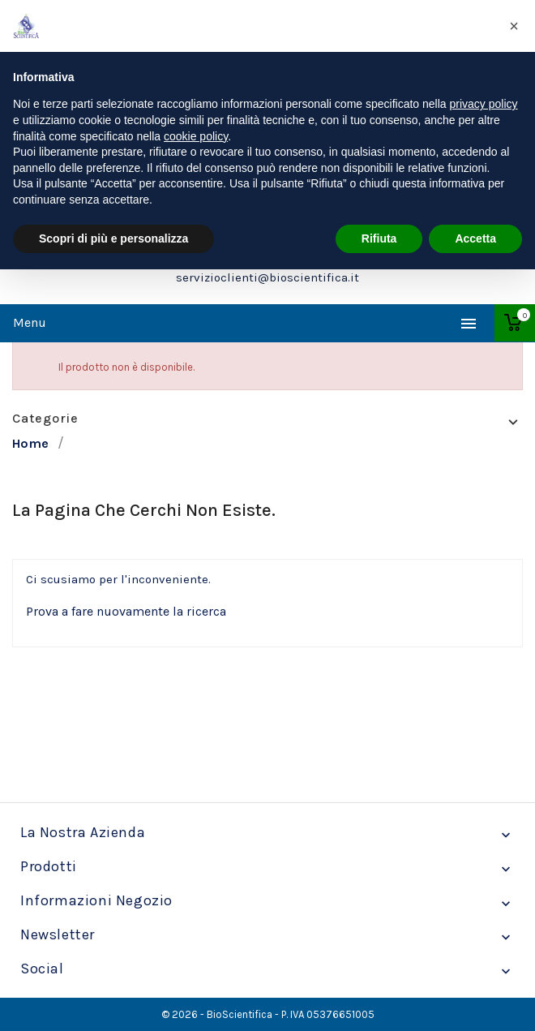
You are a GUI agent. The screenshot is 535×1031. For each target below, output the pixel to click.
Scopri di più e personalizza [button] (113, 238)
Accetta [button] (475, 238)
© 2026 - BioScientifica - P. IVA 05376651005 (267, 1014)
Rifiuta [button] (379, 238)
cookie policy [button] (196, 136)
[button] (514, 26)
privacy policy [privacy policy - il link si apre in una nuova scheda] (484, 103)
